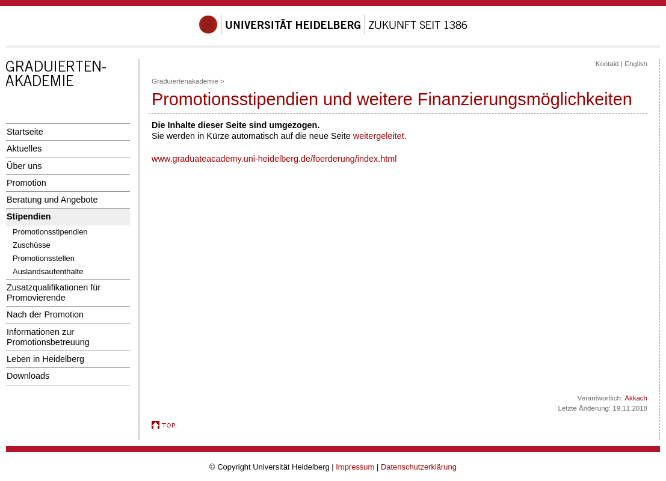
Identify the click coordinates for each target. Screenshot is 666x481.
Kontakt (607, 63)
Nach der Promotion (45, 314)
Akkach (635, 398)
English (635, 63)
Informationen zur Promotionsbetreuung (48, 337)
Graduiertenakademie (185, 81)
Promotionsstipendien (50, 231)
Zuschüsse (32, 245)
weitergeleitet (378, 136)
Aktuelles (24, 148)
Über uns (24, 166)
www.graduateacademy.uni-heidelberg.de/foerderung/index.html (274, 159)
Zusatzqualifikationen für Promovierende (53, 292)
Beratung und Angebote (52, 199)
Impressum (355, 466)
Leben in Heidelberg (45, 359)
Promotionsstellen (44, 258)
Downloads (28, 376)
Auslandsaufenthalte (48, 271)
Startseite (25, 131)
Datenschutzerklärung (419, 466)
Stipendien (29, 216)
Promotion (26, 183)
